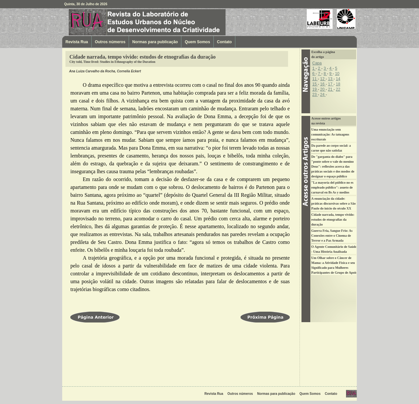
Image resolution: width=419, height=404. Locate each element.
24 (323, 94)
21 (331, 89)
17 (331, 84)
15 (315, 84)
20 (323, 89)
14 (338, 79)
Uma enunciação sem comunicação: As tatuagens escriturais (330, 134)
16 (323, 84)
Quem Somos (197, 42)
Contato (224, 42)
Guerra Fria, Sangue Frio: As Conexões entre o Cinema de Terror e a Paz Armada (332, 235)
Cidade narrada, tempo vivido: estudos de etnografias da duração (333, 219)
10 (337, 73)
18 (338, 84)
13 (331, 79)
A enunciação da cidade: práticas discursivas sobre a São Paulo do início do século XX (333, 203)
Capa (317, 63)
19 (315, 89)
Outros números (110, 42)
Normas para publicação (155, 42)
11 (315, 79)
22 (338, 89)
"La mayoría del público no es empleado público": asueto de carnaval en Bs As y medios (332, 187)
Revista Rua (103, 22)
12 (323, 79)
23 (315, 94)
